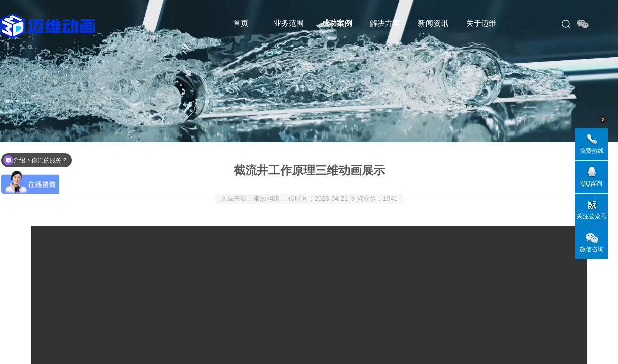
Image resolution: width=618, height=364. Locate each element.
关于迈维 (481, 23)
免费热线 (592, 150)
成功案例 (337, 23)
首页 (240, 23)
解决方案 (385, 23)
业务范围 (289, 23)
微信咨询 (592, 249)
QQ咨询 (592, 183)
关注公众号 (591, 216)
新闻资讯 (433, 23)
